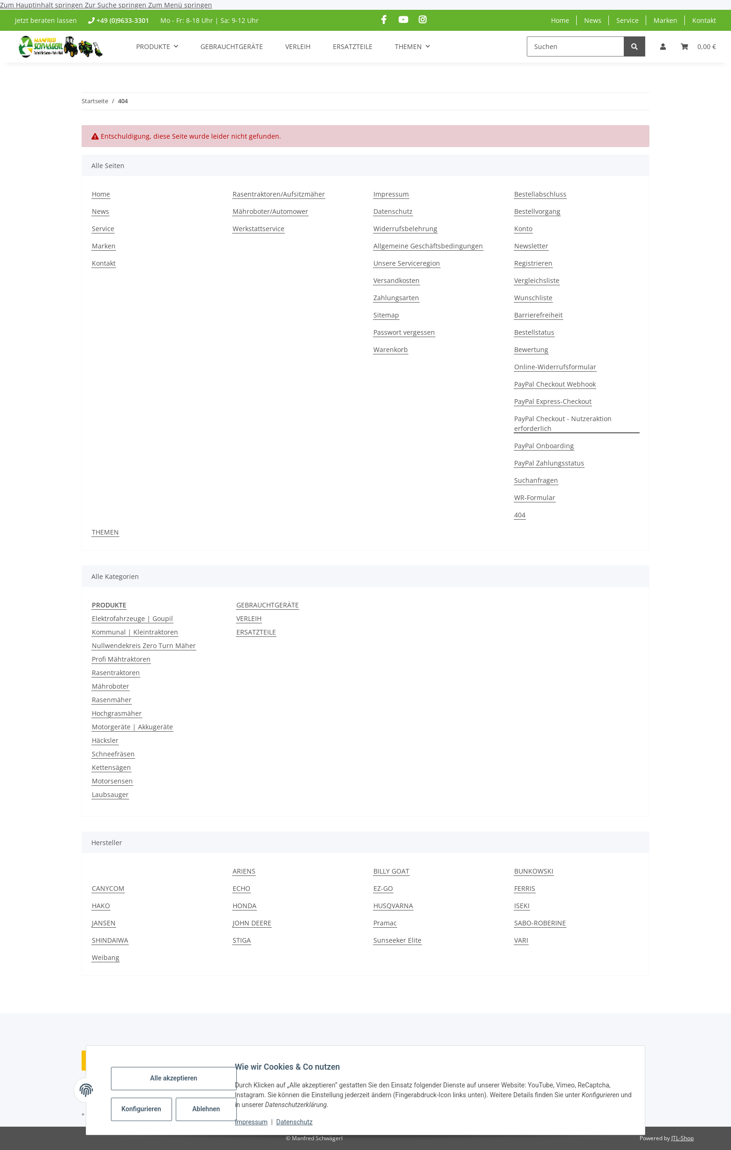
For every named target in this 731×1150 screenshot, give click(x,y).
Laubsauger (110, 794)
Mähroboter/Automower (270, 211)
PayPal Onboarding (544, 445)
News (592, 20)
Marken (665, 20)
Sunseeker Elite (397, 940)
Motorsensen (112, 780)
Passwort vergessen (404, 332)
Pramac (385, 922)
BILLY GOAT (391, 871)
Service (627, 20)
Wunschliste (533, 297)
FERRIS (524, 888)
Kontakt (704, 20)
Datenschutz (301, 1122)
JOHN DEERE (252, 922)
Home (560, 20)
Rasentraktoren (116, 672)
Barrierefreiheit (538, 314)
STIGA (242, 940)
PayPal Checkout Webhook (555, 384)
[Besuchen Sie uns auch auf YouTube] (403, 20)
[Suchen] (575, 46)
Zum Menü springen (180, 4)
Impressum (258, 1122)
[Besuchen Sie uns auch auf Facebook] (383, 20)
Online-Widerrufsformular (555, 366)
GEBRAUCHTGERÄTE (267, 604)
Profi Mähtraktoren (121, 659)
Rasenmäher (111, 699)
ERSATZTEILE (256, 632)
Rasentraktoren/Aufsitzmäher (279, 194)
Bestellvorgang (537, 211)
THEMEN (105, 532)
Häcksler (105, 740)
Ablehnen (213, 1109)
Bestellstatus (534, 332)
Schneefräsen (113, 753)
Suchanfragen (536, 480)
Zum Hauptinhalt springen (42, 4)
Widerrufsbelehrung (405, 228)
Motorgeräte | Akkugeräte (132, 726)
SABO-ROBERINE (540, 922)
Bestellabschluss (540, 194)
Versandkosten (396, 280)
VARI (521, 940)
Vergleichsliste (536, 280)
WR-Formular (534, 497)
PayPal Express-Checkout (553, 401)
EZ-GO (383, 888)
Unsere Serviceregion (406, 263)
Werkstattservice (258, 228)
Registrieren (533, 263)
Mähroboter (110, 686)
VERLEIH (249, 618)
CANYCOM (108, 888)
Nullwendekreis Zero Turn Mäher (144, 645)
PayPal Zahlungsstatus (549, 463)
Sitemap (386, 314)
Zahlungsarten (396, 297)
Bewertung (531, 349)
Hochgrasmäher (117, 713)
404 (519, 514)
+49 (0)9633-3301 (123, 20)
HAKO (101, 905)
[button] (663, 46)
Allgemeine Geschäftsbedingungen (428, 245)
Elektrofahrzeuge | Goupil (132, 618)
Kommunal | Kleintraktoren (135, 632)
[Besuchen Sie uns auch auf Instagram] (422, 20)
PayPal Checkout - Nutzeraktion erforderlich (563, 423)
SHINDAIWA (110, 940)
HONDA (244, 905)
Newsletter (531, 245)
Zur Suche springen (116, 4)
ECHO (241, 888)
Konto (523, 228)
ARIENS (244, 871)
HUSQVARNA (393, 905)
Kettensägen (111, 767)
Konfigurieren (149, 1109)
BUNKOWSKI (533, 871)
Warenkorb (390, 349)
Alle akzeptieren (180, 1078)
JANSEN (104, 922)
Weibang (105, 957)
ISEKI (522, 905)
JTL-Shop (682, 1138)
